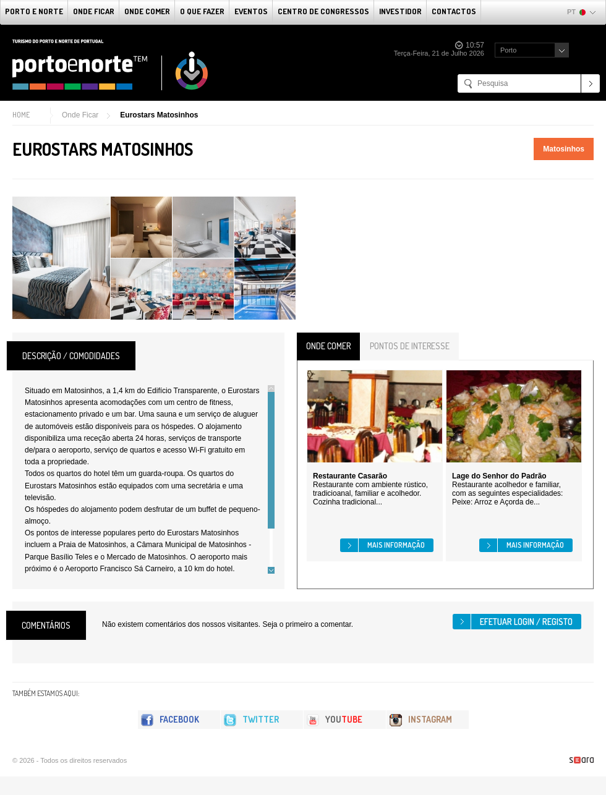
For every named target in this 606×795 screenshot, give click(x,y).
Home (21, 114)
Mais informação (396, 545)
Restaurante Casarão (350, 476)
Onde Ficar (93, 11)
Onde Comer (147, 11)
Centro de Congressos (323, 11)
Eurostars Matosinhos (159, 115)
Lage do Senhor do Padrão (499, 476)
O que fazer (202, 11)
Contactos (454, 11)
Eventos (251, 11)
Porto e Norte (34, 11)
